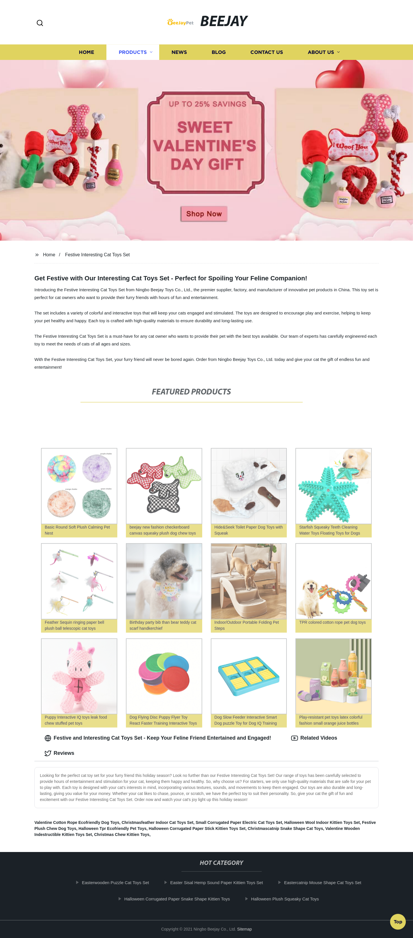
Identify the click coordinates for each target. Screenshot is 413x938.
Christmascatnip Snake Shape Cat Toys (285, 828)
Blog (219, 52)
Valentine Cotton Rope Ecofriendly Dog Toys (76, 822)
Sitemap (244, 929)
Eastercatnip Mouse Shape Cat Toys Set (326, 882)
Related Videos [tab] (314, 738)
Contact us (266, 52)
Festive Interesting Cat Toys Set (97, 254)
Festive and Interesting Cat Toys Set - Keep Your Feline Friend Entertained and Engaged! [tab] (157, 738)
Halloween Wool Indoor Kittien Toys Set (322, 822)
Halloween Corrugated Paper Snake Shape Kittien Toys (180, 898)
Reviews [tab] (59, 753)
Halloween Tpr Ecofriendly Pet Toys (113, 828)
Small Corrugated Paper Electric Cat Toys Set (239, 822)
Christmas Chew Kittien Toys (121, 834)
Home (86, 52)
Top (398, 922)
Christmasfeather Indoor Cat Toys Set (157, 822)
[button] (39, 23)
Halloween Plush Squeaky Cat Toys (289, 898)
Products (133, 52)
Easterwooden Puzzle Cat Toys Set (119, 882)
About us (321, 52)
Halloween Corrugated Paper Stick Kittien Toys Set (197, 828)
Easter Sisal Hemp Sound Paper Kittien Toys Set (220, 882)
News (179, 52)
